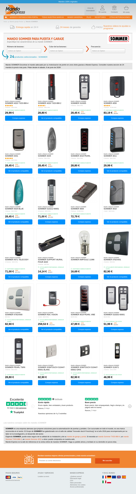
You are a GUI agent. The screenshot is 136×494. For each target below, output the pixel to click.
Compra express (18, 118)
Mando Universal (75, 17)
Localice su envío (43, 476)
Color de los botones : (58, 47)
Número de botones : (15, 47)
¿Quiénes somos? (76, 476)
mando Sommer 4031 (33, 439)
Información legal (75, 478)
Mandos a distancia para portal (24, 17)
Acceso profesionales (77, 487)
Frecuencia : (96, 47)
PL (109, 482)
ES (124, 477)
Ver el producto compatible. (51, 118)
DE (109, 477)
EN (114, 477)
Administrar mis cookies (77, 485)
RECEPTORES (100, 17)
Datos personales (75, 482)
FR (104, 477)
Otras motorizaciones (119, 17)
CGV (71, 480)
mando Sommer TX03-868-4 (109, 437)
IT (104, 482)
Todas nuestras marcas (53, 17)
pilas (89, 17)
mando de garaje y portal (76, 437)
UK (119, 477)
